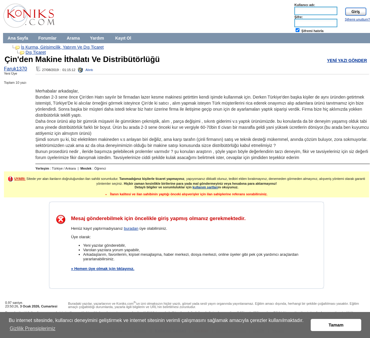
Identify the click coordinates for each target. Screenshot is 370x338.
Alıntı (85, 70)
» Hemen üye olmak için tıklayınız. (103, 268)
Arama (73, 38)
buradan (131, 228)
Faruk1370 (15, 68)
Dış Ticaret (35, 52)
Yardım (97, 38)
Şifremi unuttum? (357, 19)
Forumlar (47, 38)
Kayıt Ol (123, 38)
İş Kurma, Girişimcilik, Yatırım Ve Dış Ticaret (62, 47)
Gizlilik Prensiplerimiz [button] (32, 328)
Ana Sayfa (18, 38)
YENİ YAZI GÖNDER (347, 60)
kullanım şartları (205, 187)
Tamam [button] (336, 325)
